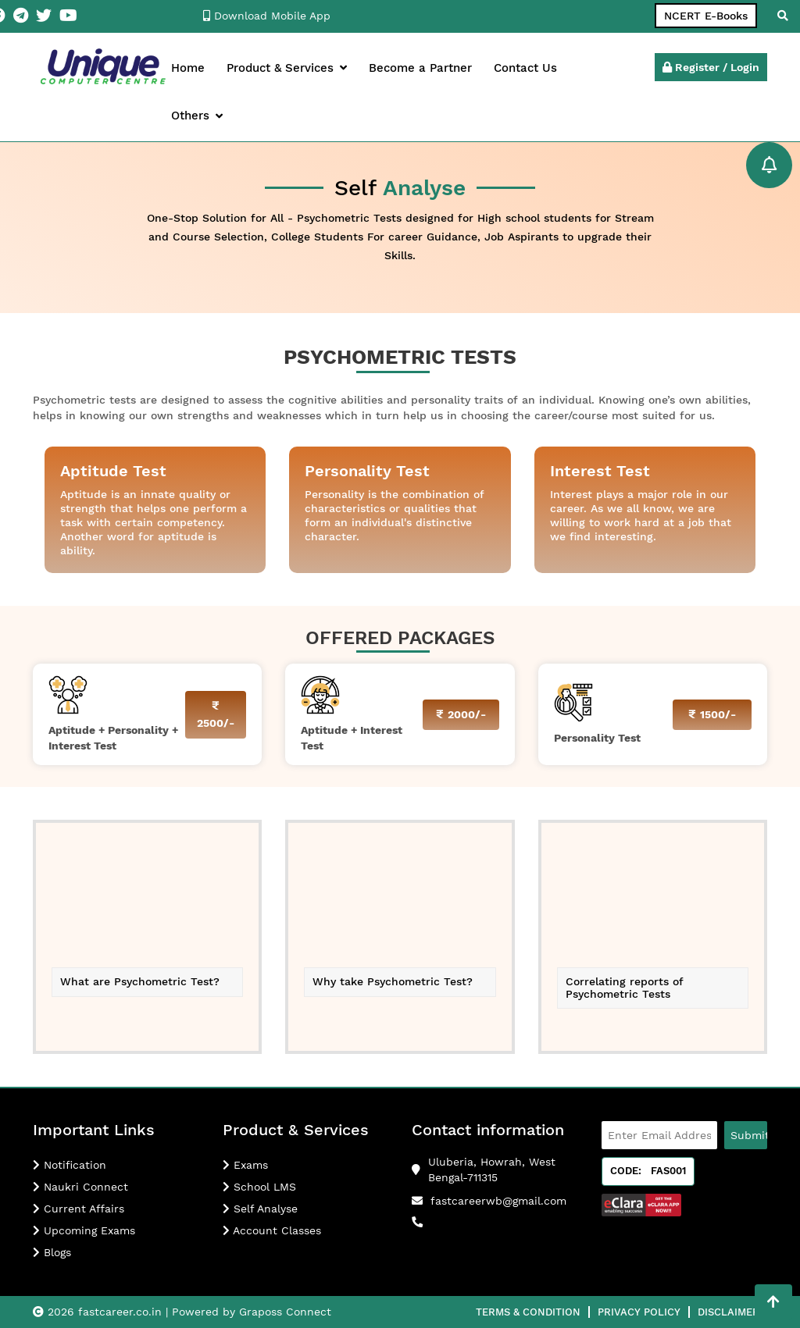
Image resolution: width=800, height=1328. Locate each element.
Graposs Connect (285, 1311)
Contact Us (525, 68)
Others (197, 116)
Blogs (52, 1252)
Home (188, 68)
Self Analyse (260, 1208)
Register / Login (710, 67)
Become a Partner (420, 68)
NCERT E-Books (706, 15)
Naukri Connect (80, 1186)
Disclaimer (728, 1312)
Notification (69, 1165)
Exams (245, 1165)
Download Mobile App (266, 15)
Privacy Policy (639, 1312)
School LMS (259, 1186)
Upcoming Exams (84, 1230)
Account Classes (272, 1230)
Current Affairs (78, 1208)
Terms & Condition (528, 1312)
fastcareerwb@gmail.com (498, 1200)
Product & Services (287, 68)
